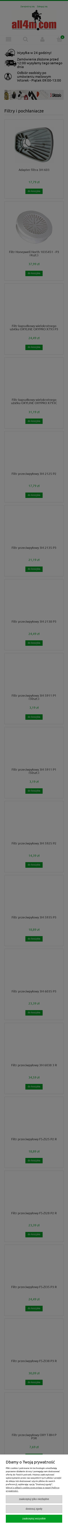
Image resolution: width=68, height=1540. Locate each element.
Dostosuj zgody (34, 1509)
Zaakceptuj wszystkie (34, 1518)
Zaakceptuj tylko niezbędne (34, 1499)
